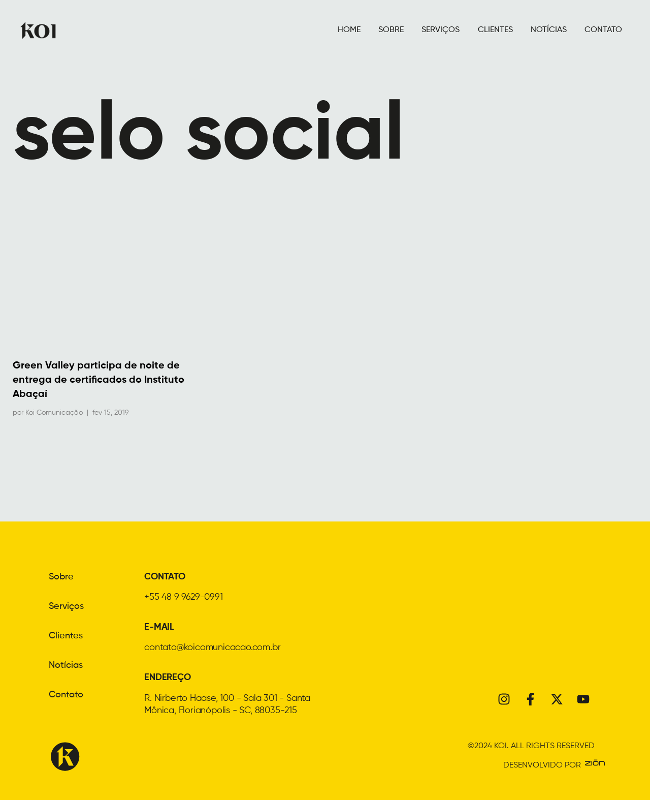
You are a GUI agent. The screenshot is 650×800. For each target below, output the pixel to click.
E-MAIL (159, 627)
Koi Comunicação (54, 412)
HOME (349, 30)
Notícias (66, 665)
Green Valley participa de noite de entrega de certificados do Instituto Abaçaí (98, 380)
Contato (66, 694)
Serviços (66, 606)
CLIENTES (495, 30)
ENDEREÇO (167, 677)
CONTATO (603, 30)
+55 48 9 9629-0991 (183, 597)
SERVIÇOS (440, 30)
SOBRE (391, 30)
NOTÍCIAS (549, 30)
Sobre (61, 576)
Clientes (66, 635)
